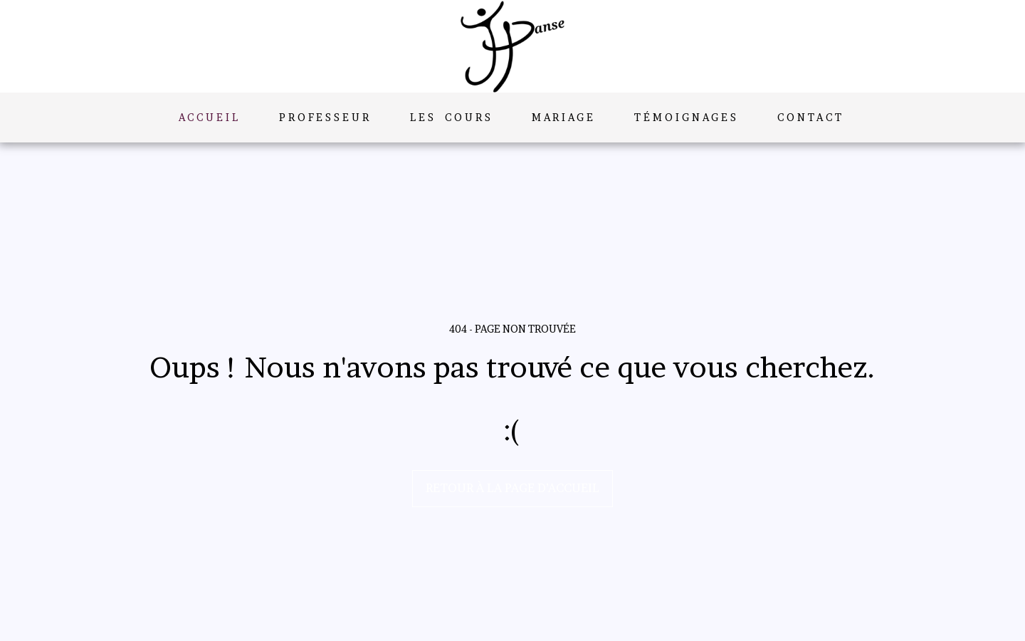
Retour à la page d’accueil (512, 488)
